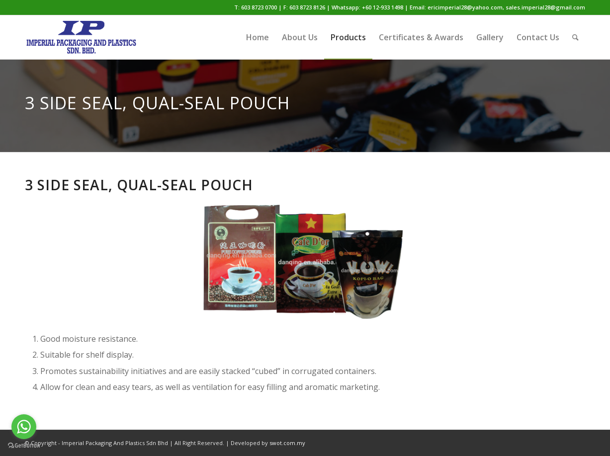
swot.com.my (287, 443)
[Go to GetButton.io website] (24, 446)
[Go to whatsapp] (23, 426)
